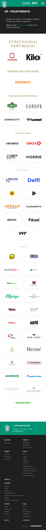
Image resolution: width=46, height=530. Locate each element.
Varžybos (26, 440)
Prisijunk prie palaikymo (11, 500)
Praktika (6, 514)
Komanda (6, 451)
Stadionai (26, 461)
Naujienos (7, 440)
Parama (6, 511)
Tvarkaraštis (26, 443)
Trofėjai (25, 464)
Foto (24, 507)
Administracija (27, 466)
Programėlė (26, 516)
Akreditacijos (27, 511)
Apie (24, 454)
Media (24, 504)
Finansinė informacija (29, 471)
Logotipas (26, 514)
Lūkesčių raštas (28, 473)
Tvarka (6, 488)
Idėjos (6, 507)
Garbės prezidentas (29, 468)
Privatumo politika (28, 475)
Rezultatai (26, 445)
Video (25, 509)
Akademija (7, 479)
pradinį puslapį (22, 25)
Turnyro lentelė (27, 447)
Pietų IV (6, 498)
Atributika (26, 520)
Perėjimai (7, 459)
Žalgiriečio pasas (9, 493)
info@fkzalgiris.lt (18, 431)
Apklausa (7, 491)
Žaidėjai (6, 454)
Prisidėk (6, 504)
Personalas (8, 457)
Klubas (25, 451)
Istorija (25, 459)
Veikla (25, 457)
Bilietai (6, 486)
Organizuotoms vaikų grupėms (13, 495)
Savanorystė (8, 509)
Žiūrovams (7, 483)
